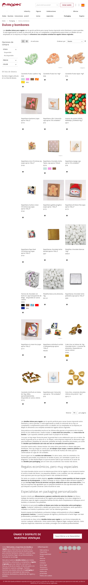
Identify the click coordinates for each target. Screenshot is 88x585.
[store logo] (11, 5)
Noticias (42, 558)
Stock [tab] (5, 49)
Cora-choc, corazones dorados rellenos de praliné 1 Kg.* (75, 393)
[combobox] (47, 5)
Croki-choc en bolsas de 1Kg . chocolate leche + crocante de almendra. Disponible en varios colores (75, 347)
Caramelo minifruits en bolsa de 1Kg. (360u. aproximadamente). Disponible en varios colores (31, 395)
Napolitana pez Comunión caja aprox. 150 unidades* (52, 393)
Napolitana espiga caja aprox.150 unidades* (73, 162)
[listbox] (31, 81)
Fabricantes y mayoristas (44, 551)
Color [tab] (5, 64)
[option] (23, 79)
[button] (23, 86)
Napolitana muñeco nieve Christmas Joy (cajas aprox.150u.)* (29, 207)
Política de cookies (46, 576)
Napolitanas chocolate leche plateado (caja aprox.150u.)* (74, 295)
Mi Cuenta (75, 5)
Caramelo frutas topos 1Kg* (74, 74)
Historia (42, 561)
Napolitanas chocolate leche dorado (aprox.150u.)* (52, 250)
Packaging (12, 21)
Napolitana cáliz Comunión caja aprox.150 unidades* (52, 119)
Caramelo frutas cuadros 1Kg (31, 74)
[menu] (44, 13)
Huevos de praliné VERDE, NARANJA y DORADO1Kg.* (74, 119)
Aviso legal (43, 565)
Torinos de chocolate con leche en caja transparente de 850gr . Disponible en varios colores (31, 297)
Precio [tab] (5, 60)
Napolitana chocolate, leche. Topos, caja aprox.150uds (52, 162)
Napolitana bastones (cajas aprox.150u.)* (30, 119)
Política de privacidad (43, 572)
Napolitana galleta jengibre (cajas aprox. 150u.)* (52, 206)
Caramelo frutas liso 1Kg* (52, 74)
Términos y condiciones (44, 568)
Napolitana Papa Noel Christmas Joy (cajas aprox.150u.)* (28, 251)
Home (4, 21)
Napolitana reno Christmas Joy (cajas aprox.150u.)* (31, 162)
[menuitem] (4, 13)
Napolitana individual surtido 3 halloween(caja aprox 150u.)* (53, 346)
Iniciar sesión (66, 5)
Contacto (43, 563)
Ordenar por (61, 41)
